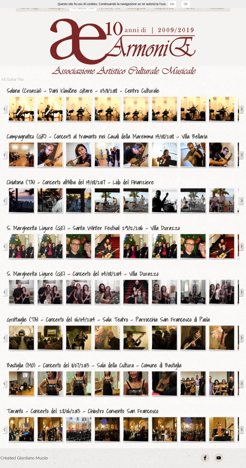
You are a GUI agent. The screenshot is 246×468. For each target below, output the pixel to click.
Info (172, 4)
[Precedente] (4, 109)
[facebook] (205, 457)
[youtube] (218, 457)
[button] (21, 109)
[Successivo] (241, 109)
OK (186, 4)
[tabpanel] (124, 90)
